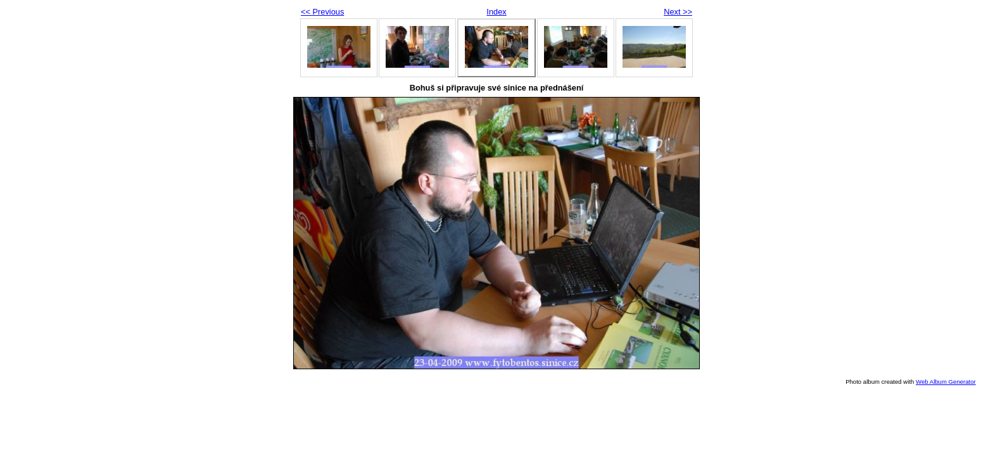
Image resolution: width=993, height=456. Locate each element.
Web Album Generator (946, 381)
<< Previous (322, 11)
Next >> (678, 11)
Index (496, 11)
